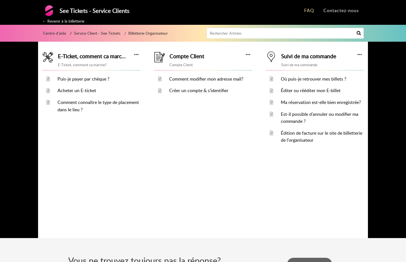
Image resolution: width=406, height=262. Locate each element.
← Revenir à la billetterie (63, 21)
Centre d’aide (54, 33)
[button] (359, 33)
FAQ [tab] (309, 10)
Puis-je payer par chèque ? (83, 79)
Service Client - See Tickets (97, 33)
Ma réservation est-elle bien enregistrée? (321, 102)
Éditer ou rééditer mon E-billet (311, 90)
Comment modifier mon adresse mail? (206, 79)
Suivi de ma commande (308, 56)
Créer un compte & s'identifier (198, 90)
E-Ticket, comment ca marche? (94, 56)
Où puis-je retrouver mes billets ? (313, 79)
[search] (285, 33)
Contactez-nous (341, 10)
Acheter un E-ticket (77, 90)
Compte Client (186, 56)
